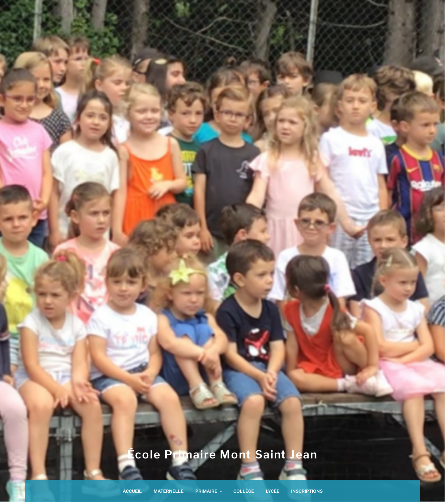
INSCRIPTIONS (307, 491)
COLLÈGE (243, 491)
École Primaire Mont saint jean (222, 454)
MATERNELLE (169, 491)
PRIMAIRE (209, 491)
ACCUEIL (132, 491)
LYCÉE (272, 491)
